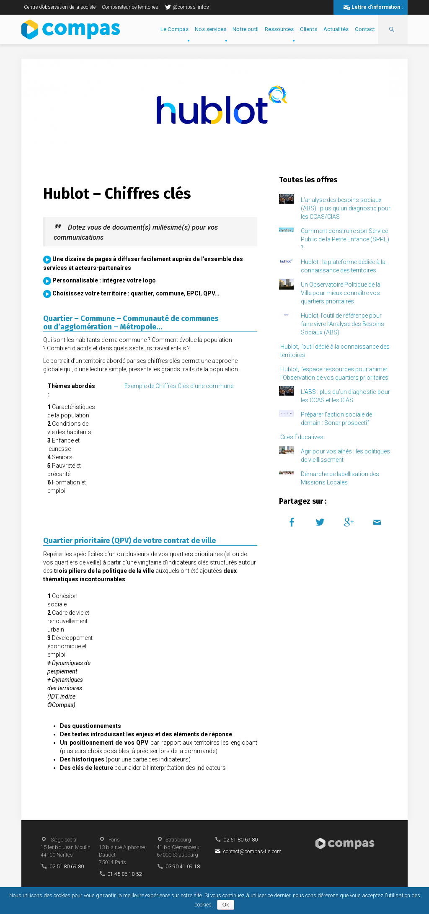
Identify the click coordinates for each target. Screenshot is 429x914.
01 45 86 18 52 (124, 874)
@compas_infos (187, 7)
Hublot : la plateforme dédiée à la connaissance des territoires (343, 266)
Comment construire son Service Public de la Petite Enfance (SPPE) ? (345, 239)
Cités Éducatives (301, 437)
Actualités (336, 29)
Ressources (279, 29)
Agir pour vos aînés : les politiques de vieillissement (345, 455)
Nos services (210, 29)
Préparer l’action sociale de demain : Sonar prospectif (336, 418)
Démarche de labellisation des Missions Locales (340, 478)
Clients (308, 29)
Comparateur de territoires (130, 7)
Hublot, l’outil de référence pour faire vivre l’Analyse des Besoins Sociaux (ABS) (342, 324)
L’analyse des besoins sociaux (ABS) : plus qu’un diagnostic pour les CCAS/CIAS (345, 208)
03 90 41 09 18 (182, 866)
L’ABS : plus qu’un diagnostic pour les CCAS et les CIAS (345, 396)
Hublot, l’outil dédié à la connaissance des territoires (335, 350)
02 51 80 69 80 (66, 866)
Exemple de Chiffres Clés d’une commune (178, 386)
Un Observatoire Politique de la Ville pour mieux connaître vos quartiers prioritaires (340, 293)
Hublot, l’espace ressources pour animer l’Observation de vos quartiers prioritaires (334, 373)
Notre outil (245, 29)
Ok (225, 905)
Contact (365, 29)
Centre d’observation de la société (60, 7)
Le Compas (174, 29)
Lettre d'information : (377, 7)
